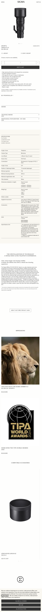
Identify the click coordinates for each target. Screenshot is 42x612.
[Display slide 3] (20, 561)
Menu (2, 2)
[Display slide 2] (19, 561)
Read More (4, 392)
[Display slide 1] (18, 561)
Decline (21, 605)
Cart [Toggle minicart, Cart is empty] (38, 2)
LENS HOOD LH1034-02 (8, 553)
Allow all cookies (21, 601)
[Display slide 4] (21, 561)
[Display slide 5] (22, 561)
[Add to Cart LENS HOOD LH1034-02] (4, 558)
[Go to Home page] (21, 2)
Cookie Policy (4, 595)
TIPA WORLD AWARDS (7, 114)
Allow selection (21, 609)
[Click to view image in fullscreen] (20, 23)
